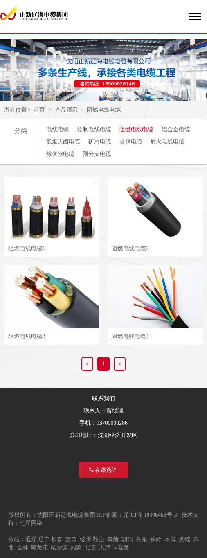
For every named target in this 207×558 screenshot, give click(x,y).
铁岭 (156, 539)
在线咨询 (103, 470)
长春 (57, 539)
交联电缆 (130, 142)
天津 (104, 548)
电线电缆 (57, 129)
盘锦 (184, 539)
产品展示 (66, 110)
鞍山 (98, 539)
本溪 (170, 539)
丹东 (141, 539)
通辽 (31, 539)
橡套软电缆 (60, 154)
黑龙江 (39, 548)
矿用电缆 (99, 142)
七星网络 (31, 523)
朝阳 (127, 539)
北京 (90, 548)
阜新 (113, 539)
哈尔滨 (59, 548)
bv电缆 (120, 548)
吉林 (22, 548)
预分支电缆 (97, 154)
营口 (71, 539)
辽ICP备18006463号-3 (150, 515)
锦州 (85, 539)
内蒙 (76, 548)
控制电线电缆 (94, 129)
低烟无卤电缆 (63, 142)
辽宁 (44, 539)
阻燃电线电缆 (104, 110)
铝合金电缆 (176, 129)
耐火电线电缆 (167, 142)
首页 (39, 110)
